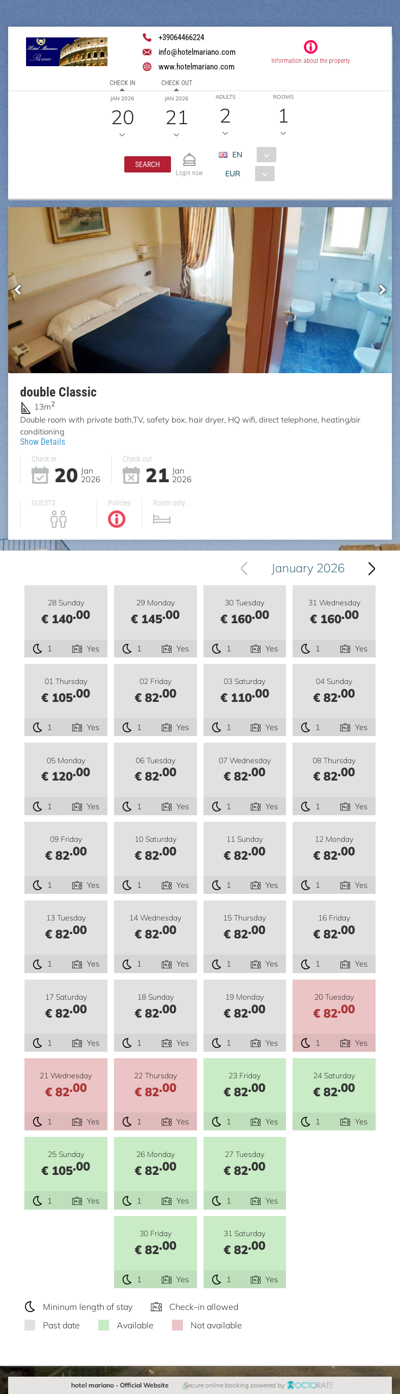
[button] (147, 164)
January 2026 (308, 567)
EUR (232, 173)
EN (237, 154)
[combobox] (251, 155)
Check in (122, 83)
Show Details (42, 442)
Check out (176, 83)
